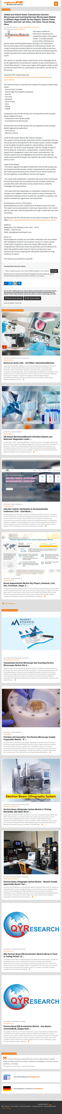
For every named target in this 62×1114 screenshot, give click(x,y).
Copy (54, 271)
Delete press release (13, 298)
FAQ (3, 1106)
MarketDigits (7, 734)
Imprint (7, 1106)
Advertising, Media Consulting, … (20, 658)
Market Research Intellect (11, 660)
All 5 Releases (8, 604)
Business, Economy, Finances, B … (20, 358)
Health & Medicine (16, 432)
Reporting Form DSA (50, 1106)
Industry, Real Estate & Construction (29, 27)
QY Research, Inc (8, 951)
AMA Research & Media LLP (11, 806)
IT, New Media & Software (18, 949)
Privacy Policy (14, 1106)
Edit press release (32, 298)
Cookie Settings (6, 1108)
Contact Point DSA (37, 1106)
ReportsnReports (20, 29)
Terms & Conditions (25, 1106)
